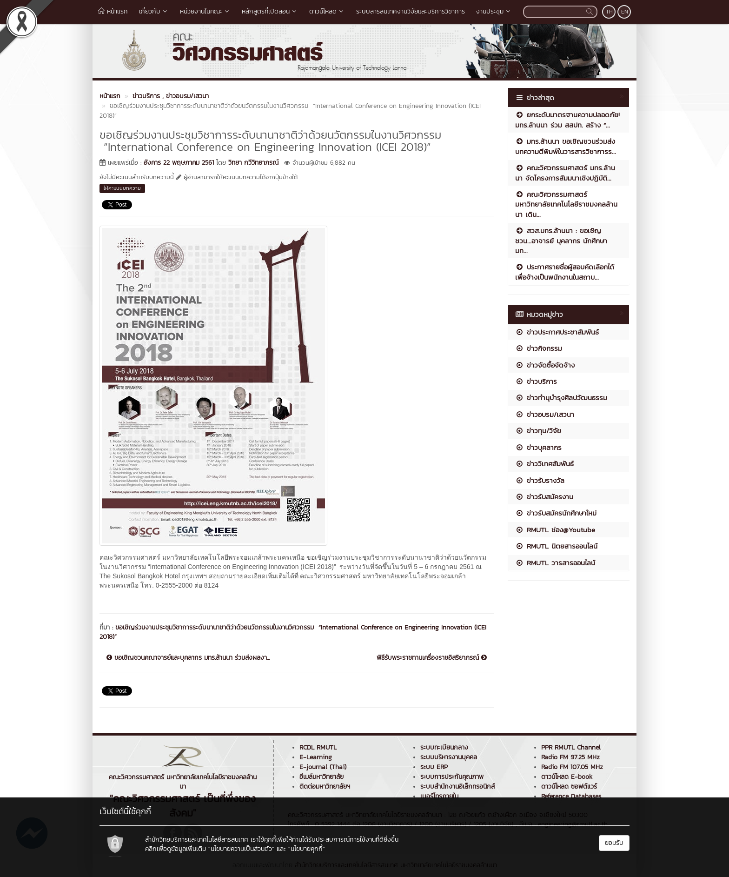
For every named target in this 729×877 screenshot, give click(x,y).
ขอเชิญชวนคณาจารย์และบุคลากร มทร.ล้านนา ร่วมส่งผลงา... (188, 658)
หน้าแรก (113, 11)
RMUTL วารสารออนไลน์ (555, 562)
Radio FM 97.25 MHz (570, 757)
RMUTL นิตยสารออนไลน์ (556, 546)
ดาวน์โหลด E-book (566, 777)
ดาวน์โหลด (327, 11)
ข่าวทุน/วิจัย (538, 430)
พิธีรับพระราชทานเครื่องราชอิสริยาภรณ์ (432, 658)
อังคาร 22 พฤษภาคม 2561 (179, 162)
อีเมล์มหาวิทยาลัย (321, 777)
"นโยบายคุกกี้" (306, 849)
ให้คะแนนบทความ (122, 188)
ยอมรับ (614, 843)
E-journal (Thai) (322, 767)
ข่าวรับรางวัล (539, 480)
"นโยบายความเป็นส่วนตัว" (241, 849)
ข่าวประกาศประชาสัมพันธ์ (557, 332)
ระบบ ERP (434, 767)
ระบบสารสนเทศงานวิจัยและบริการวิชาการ (410, 11)
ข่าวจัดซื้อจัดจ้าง (545, 365)
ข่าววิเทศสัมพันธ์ (544, 463)
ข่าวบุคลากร (538, 447)
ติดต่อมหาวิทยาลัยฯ (324, 786)
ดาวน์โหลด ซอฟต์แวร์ (569, 786)
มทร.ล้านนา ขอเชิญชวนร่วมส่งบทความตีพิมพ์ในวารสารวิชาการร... (565, 146)
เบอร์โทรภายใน (439, 796)
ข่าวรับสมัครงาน (544, 496)
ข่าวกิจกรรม (538, 348)
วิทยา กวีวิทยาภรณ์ (253, 162)
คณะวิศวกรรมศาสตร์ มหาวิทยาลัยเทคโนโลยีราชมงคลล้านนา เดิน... (566, 204)
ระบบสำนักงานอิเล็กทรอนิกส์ (457, 786)
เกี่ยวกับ (154, 11)
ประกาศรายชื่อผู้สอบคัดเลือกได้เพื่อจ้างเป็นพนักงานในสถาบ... (564, 271)
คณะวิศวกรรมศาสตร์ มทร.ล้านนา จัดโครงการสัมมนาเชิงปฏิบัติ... (565, 172)
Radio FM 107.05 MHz (572, 767)
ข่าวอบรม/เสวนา (544, 414)
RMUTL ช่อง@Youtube (555, 529)
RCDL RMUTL (318, 747)
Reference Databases (571, 796)
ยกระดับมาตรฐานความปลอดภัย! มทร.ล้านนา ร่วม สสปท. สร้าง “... (567, 119)
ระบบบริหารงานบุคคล (448, 757)
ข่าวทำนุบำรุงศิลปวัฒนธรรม (561, 397)
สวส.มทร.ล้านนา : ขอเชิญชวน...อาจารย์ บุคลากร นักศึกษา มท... (561, 240)
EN (624, 11)
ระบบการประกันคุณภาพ (452, 777)
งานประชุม (494, 11)
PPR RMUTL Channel (571, 747)
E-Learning (315, 757)
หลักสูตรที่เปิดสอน (270, 11)
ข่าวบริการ (536, 381)
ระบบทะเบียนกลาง (444, 747)
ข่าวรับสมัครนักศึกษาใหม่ (555, 513)
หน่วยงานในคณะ (205, 11)
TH (609, 11)
